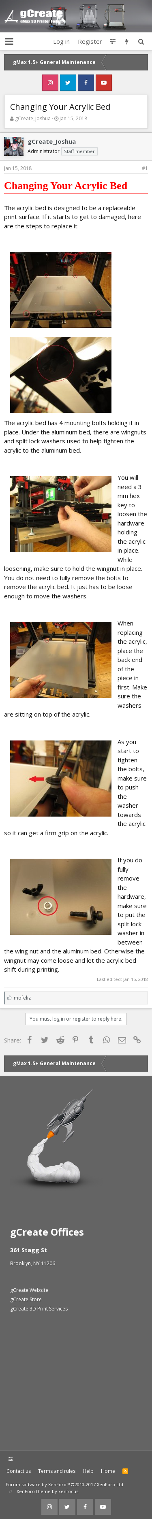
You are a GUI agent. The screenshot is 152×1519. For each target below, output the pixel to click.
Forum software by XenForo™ (65, 1484)
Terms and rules (56, 1471)
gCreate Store (26, 1299)
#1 (145, 168)
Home (108, 1471)
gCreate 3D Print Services (39, 1308)
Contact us (18, 1471)
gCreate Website (29, 1290)
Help (88, 1471)
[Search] (141, 41)
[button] (9, 41)
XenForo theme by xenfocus (47, 1491)
